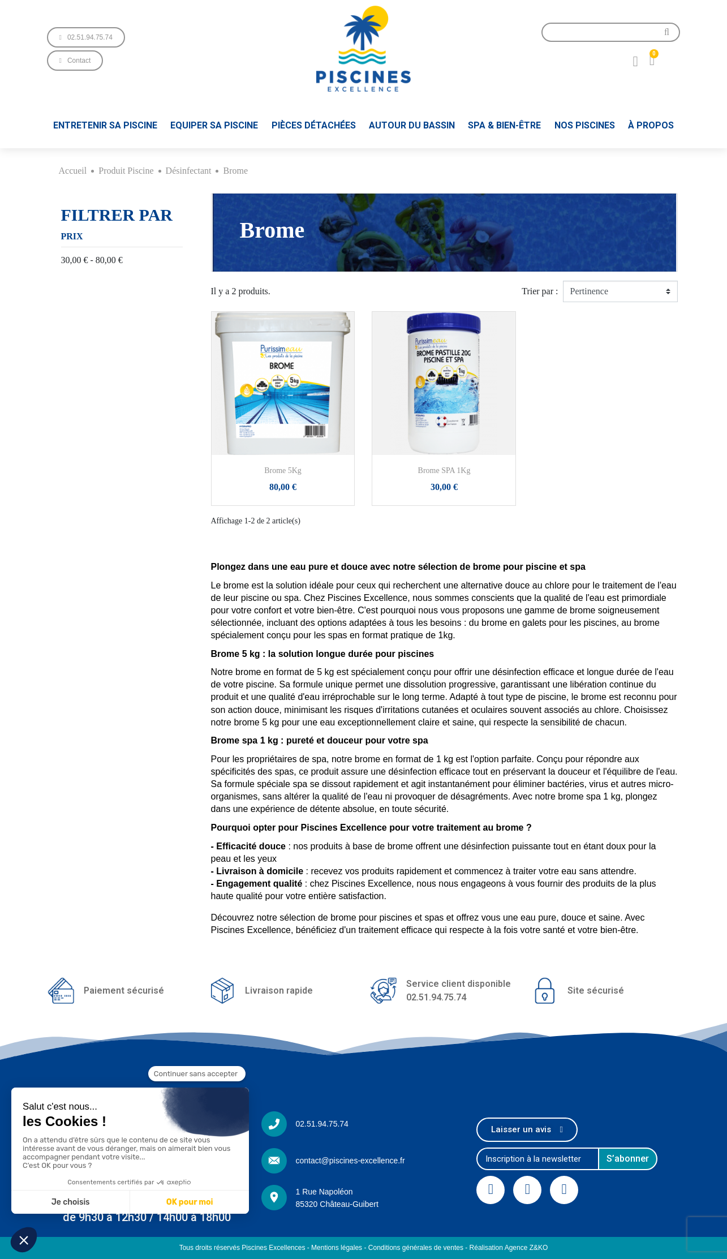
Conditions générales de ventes (415, 1248)
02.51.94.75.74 (321, 1123)
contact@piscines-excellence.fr (350, 1160)
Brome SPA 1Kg (444, 470)
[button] (86, 37)
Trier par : (540, 291)
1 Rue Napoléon (323, 1191)
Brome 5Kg (283, 470)
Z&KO (539, 1248)
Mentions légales (336, 1248)
